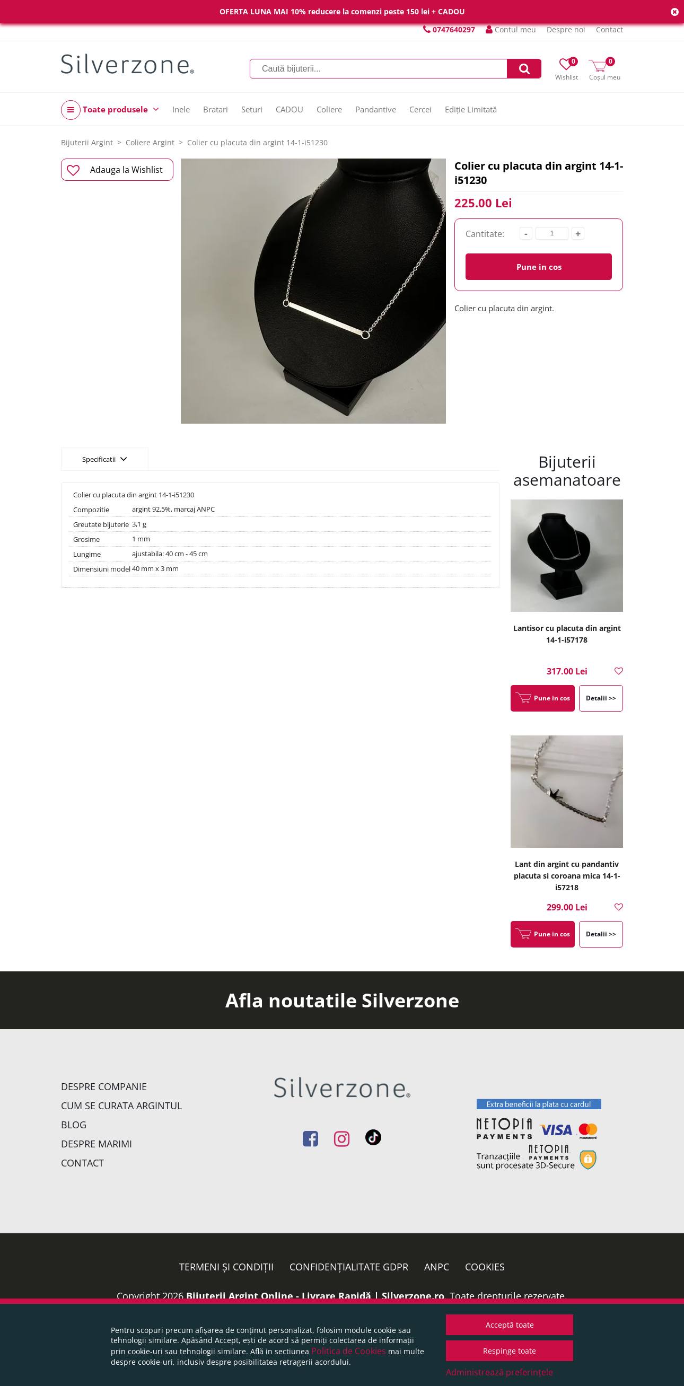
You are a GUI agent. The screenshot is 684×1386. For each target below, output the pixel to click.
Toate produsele (110, 110)
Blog (73, 1124)
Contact (609, 29)
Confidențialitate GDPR (349, 1266)
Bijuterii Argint (87, 142)
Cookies (485, 1266)
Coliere (329, 109)
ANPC (436, 1266)
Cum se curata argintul (121, 1105)
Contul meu (511, 29)
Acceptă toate (510, 1325)
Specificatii (104, 458)
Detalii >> (601, 698)
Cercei (420, 109)
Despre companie (104, 1086)
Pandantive (375, 109)
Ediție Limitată (471, 109)
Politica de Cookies (348, 1351)
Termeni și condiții (226, 1266)
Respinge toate (509, 1351)
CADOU (289, 109)
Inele (181, 109)
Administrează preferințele (499, 1372)
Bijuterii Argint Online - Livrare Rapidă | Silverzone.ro (315, 1295)
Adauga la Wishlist (115, 170)
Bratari (215, 109)
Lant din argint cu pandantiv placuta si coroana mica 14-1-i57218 (567, 875)
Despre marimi (96, 1143)
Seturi (251, 109)
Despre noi (566, 29)
